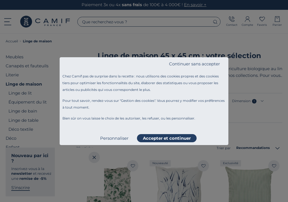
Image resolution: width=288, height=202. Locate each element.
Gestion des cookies (137, 100)
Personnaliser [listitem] (114, 138)
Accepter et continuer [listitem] (167, 138)
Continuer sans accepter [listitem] (194, 63)
